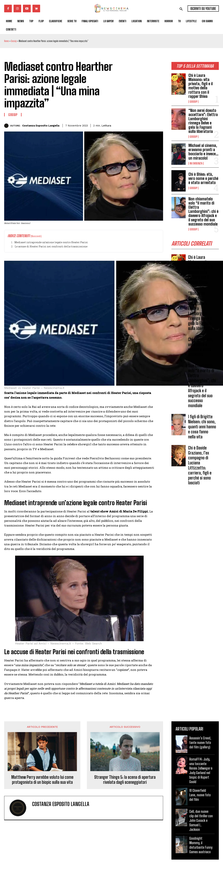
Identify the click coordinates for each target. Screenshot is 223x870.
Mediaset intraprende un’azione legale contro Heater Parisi (51, 242)
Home (6, 41)
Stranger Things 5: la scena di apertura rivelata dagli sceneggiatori (125, 780)
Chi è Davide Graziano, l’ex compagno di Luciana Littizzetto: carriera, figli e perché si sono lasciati (200, 465)
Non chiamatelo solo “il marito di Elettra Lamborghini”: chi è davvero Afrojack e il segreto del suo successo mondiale (203, 211)
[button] (181, 9)
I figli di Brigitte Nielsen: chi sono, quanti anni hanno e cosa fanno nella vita (202, 426)
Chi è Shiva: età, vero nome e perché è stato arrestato (203, 178)
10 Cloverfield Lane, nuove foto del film (200, 794)
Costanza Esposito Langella (40, 125)
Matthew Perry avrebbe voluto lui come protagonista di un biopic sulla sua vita (42, 780)
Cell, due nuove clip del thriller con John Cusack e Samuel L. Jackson (201, 820)
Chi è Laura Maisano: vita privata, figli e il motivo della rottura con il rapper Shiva (200, 86)
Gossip (14, 41)
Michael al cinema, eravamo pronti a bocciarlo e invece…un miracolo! (203, 151)
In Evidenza (196, 163)
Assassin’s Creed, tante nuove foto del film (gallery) (200, 742)
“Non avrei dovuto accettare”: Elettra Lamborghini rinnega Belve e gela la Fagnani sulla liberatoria (203, 121)
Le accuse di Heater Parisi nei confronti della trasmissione (51, 246)
